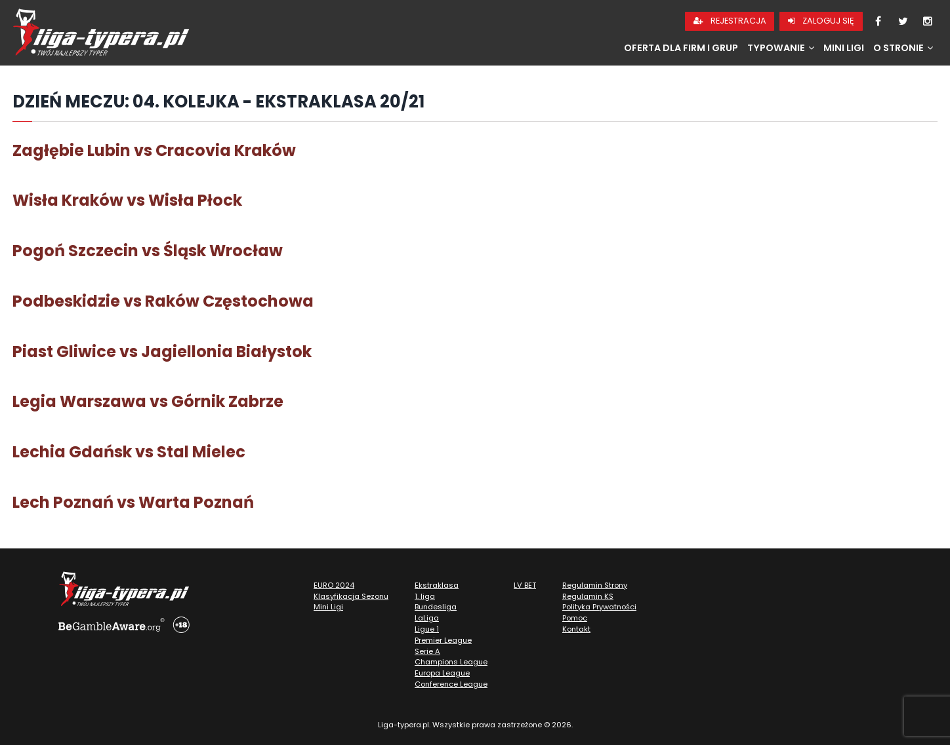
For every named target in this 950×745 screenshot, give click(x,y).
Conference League (451, 684)
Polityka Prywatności (599, 607)
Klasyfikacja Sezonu (351, 596)
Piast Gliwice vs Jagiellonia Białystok (162, 351)
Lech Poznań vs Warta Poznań (133, 502)
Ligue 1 (427, 629)
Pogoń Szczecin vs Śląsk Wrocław (147, 250)
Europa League (442, 673)
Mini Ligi (843, 47)
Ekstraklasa (437, 585)
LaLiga (427, 618)
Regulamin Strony (594, 585)
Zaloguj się (821, 20)
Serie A (427, 651)
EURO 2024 (334, 585)
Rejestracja (729, 20)
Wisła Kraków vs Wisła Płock (127, 200)
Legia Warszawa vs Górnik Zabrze (147, 401)
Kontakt (576, 629)
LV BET (525, 585)
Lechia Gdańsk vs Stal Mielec (128, 452)
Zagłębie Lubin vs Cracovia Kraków (154, 150)
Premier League (443, 640)
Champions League (451, 662)
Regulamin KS (587, 596)
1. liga (425, 596)
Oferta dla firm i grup (681, 47)
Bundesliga (436, 607)
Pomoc (574, 618)
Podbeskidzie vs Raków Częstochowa (163, 301)
